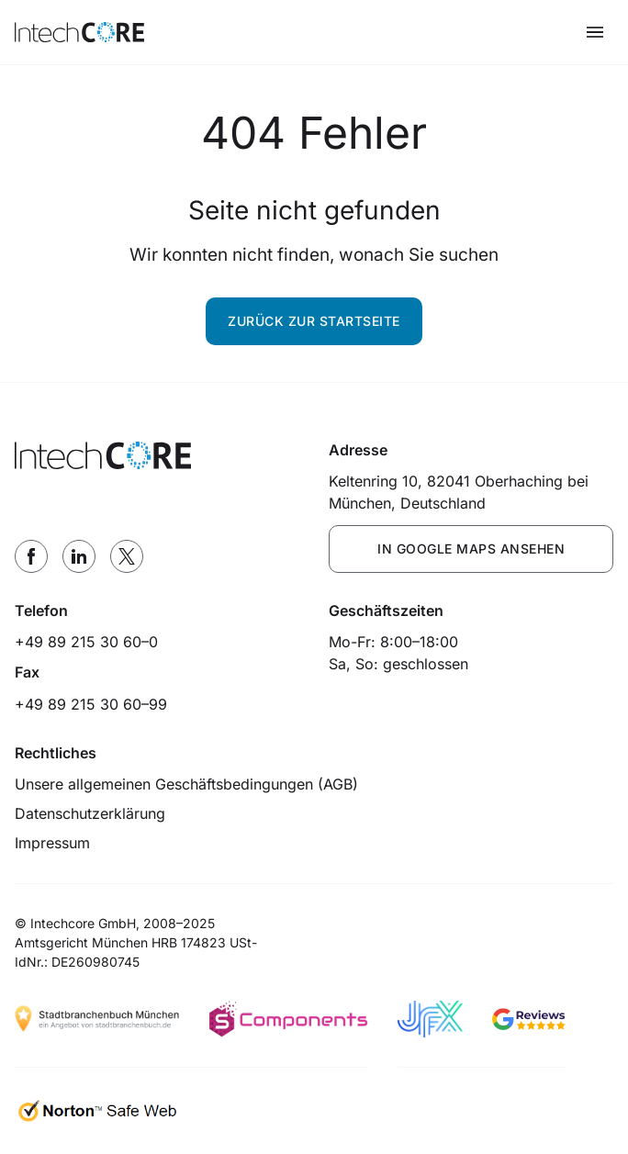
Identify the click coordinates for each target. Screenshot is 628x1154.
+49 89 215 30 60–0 (86, 642)
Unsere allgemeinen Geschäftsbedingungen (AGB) (186, 784)
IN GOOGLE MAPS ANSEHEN (471, 548)
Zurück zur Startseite (314, 321)
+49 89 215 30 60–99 (91, 704)
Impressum (52, 843)
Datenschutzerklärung (90, 813)
